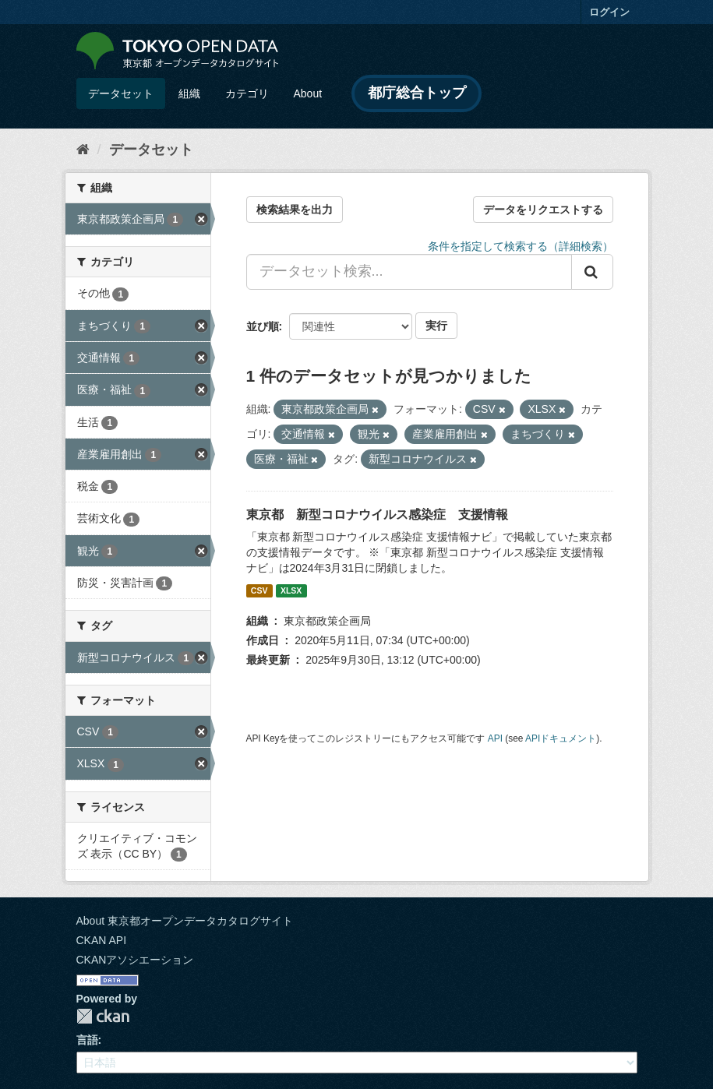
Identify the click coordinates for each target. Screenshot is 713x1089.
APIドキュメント (560, 738)
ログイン (609, 12)
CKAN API (101, 940)
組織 (189, 93)
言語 (87, 1040)
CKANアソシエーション (135, 959)
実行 (436, 325)
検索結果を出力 (294, 209)
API (495, 738)
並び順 (262, 326)
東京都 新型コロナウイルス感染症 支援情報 (377, 514)
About (308, 93)
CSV (259, 590)
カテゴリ (247, 93)
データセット (121, 93)
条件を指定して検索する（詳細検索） (520, 246)
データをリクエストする (543, 209)
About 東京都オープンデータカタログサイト (184, 921)
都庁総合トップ (417, 92)
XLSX (291, 590)
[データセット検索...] (409, 272)
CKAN (102, 1016)
